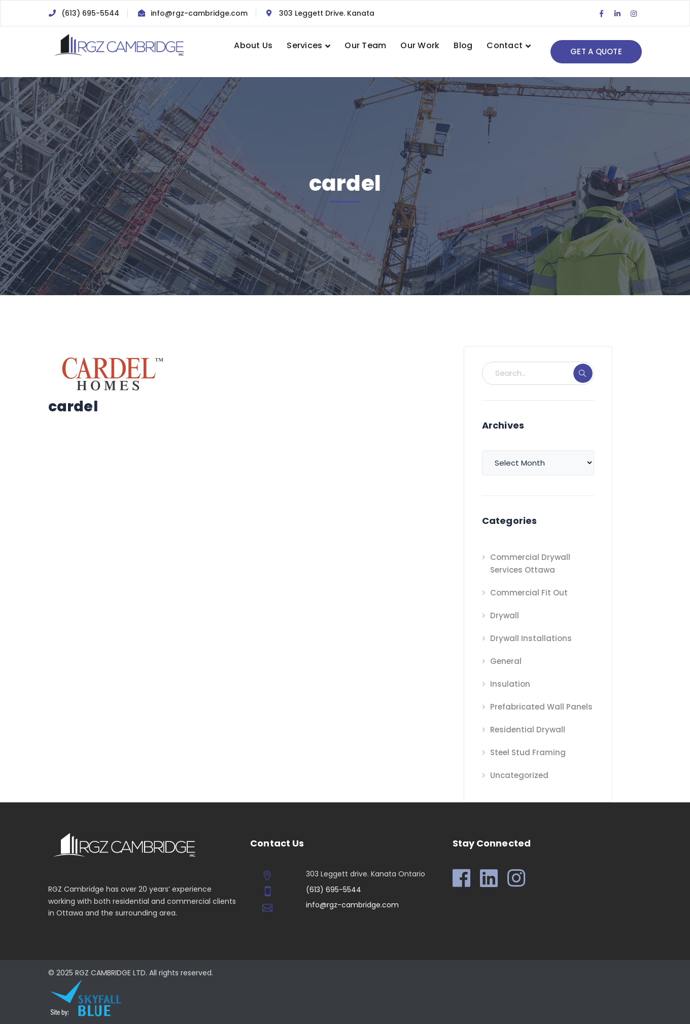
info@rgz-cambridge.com (199, 13)
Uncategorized (519, 775)
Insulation (510, 684)
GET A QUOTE (596, 51)
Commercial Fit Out (529, 592)
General (506, 661)
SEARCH (583, 373)
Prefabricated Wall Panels (541, 706)
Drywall (504, 615)
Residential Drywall (527, 729)
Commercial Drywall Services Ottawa (530, 563)
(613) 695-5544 (90, 13)
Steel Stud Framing (528, 752)
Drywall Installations (531, 638)
